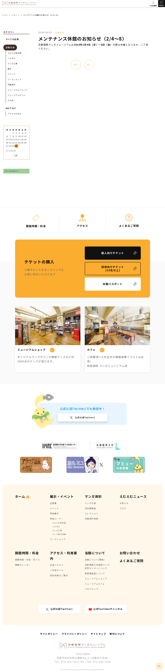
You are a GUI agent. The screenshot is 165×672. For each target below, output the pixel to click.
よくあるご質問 (132, 560)
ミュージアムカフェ (16, 95)
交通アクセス (56, 565)
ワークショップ (14, 79)
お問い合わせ (130, 552)
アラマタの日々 (14, 113)
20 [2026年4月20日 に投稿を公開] (7, 142)
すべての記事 (12, 39)
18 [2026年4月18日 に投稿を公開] (22, 139)
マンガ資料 (93, 496)
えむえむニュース (133, 496)
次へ (89, 64)
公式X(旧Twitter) (84, 417)
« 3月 (14, 155)
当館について (95, 552)
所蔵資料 (12, 84)
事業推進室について (95, 573)
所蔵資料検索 (91, 518)
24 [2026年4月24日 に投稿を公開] (19, 142)
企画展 (53, 503)
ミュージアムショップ (17, 90)
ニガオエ (12, 58)
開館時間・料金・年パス (27, 559)
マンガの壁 (90, 503)
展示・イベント (62, 496)
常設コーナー (57, 518)
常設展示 (54, 513)
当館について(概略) (95, 559)
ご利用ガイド (57, 570)
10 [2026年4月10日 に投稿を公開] (19, 136)
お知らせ (59, 32)
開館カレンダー (23, 564)
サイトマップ (98, 634)
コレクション (91, 513)
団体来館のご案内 (59, 575)
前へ (76, 64)
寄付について (117, 634)
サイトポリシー (49, 634)
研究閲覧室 (90, 508)
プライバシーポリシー (74, 634)
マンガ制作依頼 (59, 534)
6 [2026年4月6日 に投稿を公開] (7, 136)
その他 (11, 100)
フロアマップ (91, 589)
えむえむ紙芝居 (14, 53)
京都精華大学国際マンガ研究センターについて (97, 566)
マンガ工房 (13, 63)
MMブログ (11, 108)
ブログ (123, 508)
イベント (12, 74)
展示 (10, 68)
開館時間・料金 (27, 552)
